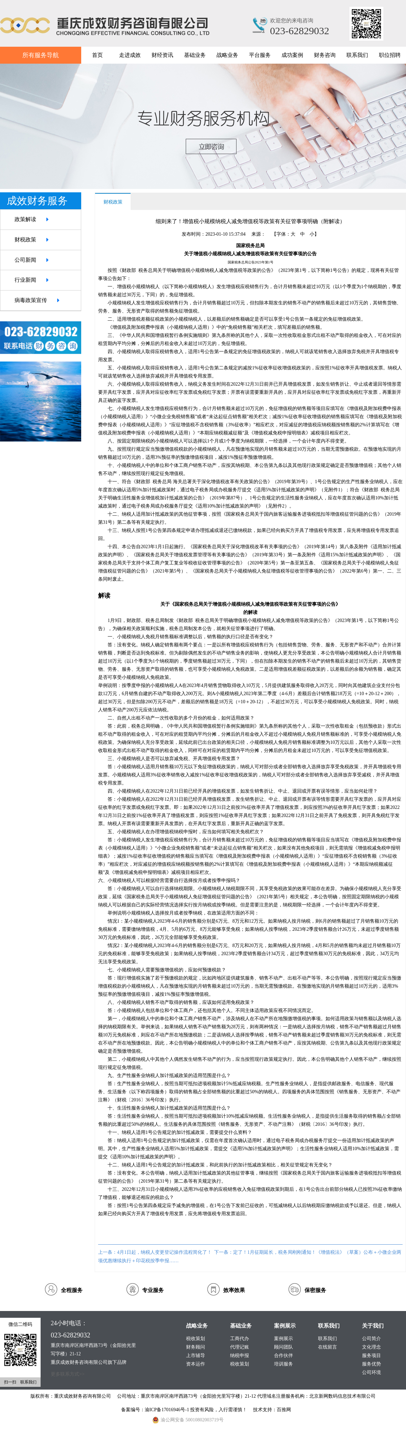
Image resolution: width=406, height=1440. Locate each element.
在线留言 (327, 1347)
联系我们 (327, 1338)
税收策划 (239, 1364)
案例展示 (283, 1338)
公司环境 (371, 1372)
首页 (97, 55)
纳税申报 (239, 1355)
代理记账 (239, 1347)
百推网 (284, 1409)
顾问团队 (283, 1347)
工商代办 (239, 1338)
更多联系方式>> (68, 1374)
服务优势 (371, 1364)
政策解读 (25, 219)
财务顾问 (195, 1347)
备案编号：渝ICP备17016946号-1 (155, 1409)
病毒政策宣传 (31, 300)
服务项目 (371, 1355)
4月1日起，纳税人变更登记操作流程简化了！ (164, 1252)
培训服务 (283, 1364)
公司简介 (371, 1338)
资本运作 (195, 1364)
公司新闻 (25, 260)
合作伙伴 (283, 1355)
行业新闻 (25, 280)
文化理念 (371, 1347)
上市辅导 (195, 1355)
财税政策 (25, 239)
